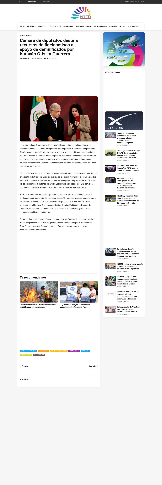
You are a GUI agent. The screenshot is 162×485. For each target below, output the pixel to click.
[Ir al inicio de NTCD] (81, 12)
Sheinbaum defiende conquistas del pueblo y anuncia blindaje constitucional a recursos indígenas (126, 138)
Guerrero (85, 351)
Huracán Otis (74, 351)
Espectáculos (54, 26)
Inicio (20, 2)
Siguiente (92, 366)
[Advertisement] (59, 78)
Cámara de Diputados (28, 351)
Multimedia (133, 26)
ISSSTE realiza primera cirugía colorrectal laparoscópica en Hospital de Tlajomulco (130, 266)
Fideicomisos (43, 351)
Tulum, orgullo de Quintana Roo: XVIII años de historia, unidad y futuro (128, 309)
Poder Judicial (26, 355)
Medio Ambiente (100, 26)
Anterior (25, 366)
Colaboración (39, 355)
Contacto (46, 2)
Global (123, 26)
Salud (88, 26)
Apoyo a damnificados (58, 351)
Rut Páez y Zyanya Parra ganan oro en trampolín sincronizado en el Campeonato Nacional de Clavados (126, 183)
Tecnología (68, 26)
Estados (41, 26)
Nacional (31, 26)
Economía (113, 26)
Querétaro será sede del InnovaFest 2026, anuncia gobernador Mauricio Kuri (128, 168)
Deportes (80, 26)
